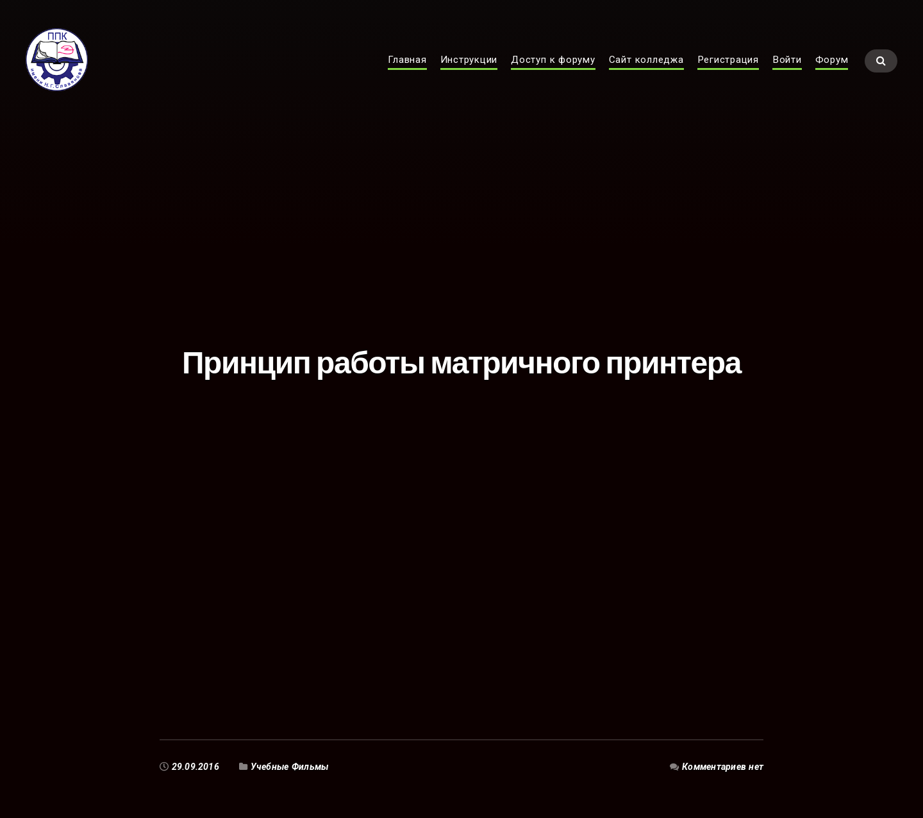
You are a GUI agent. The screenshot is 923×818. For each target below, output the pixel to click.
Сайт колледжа (646, 68)
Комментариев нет (722, 767)
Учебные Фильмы (290, 767)
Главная (407, 68)
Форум (832, 68)
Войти (787, 68)
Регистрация (728, 68)
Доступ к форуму (553, 68)
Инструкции (469, 68)
